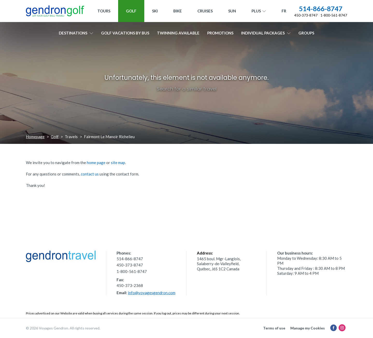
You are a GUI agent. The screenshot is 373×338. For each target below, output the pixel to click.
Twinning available (178, 33)
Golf (131, 11)
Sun (232, 11)
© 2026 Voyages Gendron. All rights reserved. (63, 328)
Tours (103, 11)
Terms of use (274, 328)
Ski (155, 11)
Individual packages (266, 33)
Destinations (76, 33)
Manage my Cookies (307, 328)
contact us (90, 174)
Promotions (220, 33)
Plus (259, 11)
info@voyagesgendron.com (151, 292)
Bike (177, 11)
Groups (306, 33)
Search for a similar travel (187, 89)
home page (96, 162)
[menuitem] (284, 11)
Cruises (205, 11)
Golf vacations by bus (125, 33)
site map (118, 162)
